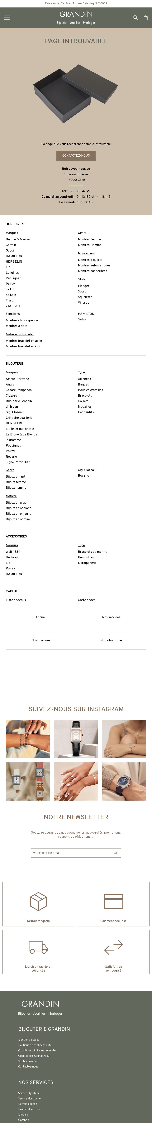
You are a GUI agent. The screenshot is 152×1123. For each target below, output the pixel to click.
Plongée (84, 286)
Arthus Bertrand (17, 379)
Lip (8, 267)
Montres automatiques (94, 266)
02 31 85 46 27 (80, 191)
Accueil (41, 618)
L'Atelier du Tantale (20, 429)
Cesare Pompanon (19, 390)
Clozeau (11, 396)
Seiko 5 (11, 295)
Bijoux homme (16, 488)
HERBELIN (14, 262)
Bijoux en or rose (18, 520)
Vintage (83, 303)
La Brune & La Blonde (21, 435)
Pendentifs (86, 413)
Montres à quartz (90, 260)
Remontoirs (86, 558)
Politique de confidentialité (35, 1045)
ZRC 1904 (13, 306)
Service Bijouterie (29, 1093)
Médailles (85, 407)
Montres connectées (92, 271)
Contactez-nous (76, 156)
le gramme (13, 440)
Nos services (111, 618)
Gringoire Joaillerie (19, 418)
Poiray (10, 284)
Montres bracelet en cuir (23, 347)
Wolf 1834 (13, 552)
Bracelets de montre (92, 552)
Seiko (9, 290)
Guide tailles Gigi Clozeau (34, 1056)
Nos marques (40, 641)
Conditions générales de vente (37, 1051)
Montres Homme (90, 245)
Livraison (24, 1115)
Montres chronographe (22, 321)
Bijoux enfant (15, 477)
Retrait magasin (28, 1104)
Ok (116, 845)
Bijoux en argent (18, 503)
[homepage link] (76, 18)
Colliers (83, 401)
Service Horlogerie (29, 1099)
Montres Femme (89, 240)
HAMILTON (14, 256)
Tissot (10, 301)
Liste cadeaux (16, 600)
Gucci (10, 251)
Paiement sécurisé (29, 1109)
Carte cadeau (87, 600)
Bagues (83, 385)
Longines (12, 273)
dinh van (12, 407)
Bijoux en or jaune (18, 514)
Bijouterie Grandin (19, 401)
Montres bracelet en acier (24, 341)
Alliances (84, 379)
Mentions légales (28, 1040)
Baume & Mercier (18, 240)
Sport (82, 292)
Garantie (23, 1120)
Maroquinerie (87, 563)
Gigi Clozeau (14, 413)
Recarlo (11, 457)
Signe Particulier (18, 463)
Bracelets (85, 396)
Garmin (11, 245)
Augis (10, 385)
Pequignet (13, 279)
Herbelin (12, 558)
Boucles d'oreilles (90, 390)
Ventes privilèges (29, 1061)
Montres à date (16, 326)
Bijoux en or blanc (18, 508)
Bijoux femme (16, 482)
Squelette (85, 297)
